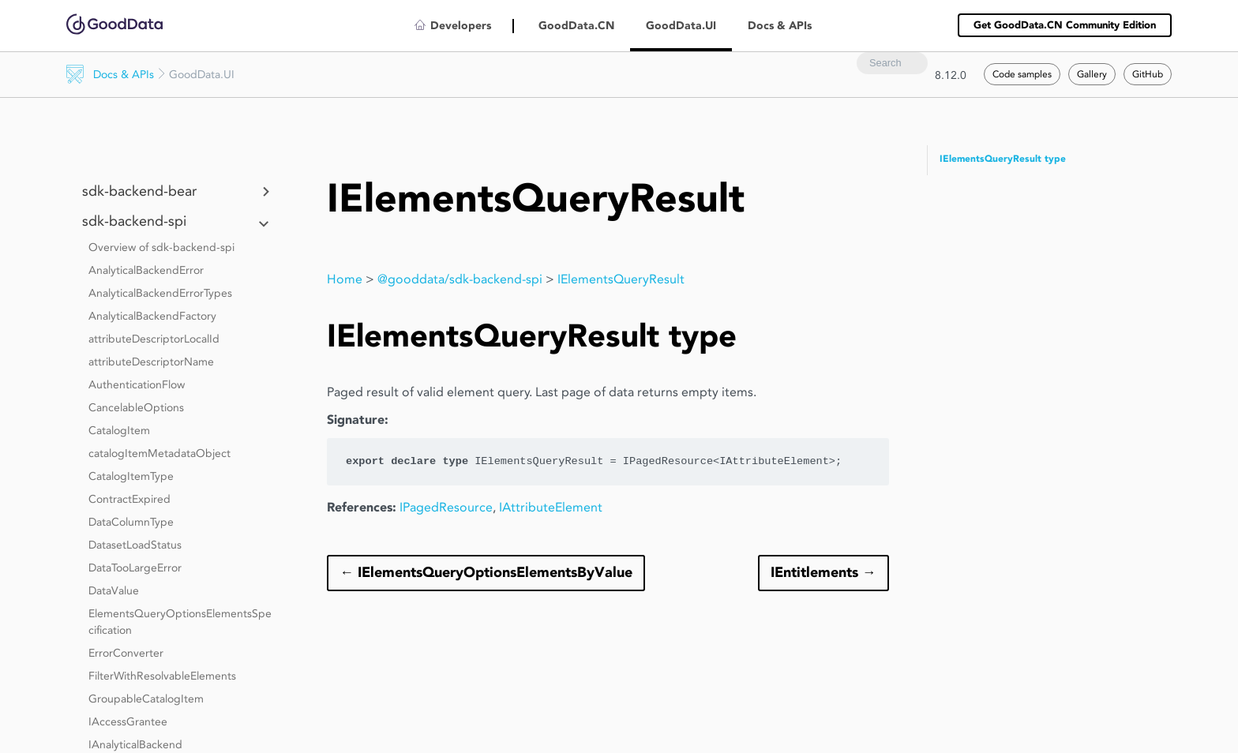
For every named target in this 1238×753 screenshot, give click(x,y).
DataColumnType (131, 522)
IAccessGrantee (127, 721)
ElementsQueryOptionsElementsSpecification (180, 621)
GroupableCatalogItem (146, 698)
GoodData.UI (681, 25)
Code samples (1022, 74)
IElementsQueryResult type (1003, 158)
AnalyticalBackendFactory (152, 316)
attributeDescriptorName (151, 361)
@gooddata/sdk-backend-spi (459, 279)
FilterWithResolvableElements (162, 676)
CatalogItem (119, 430)
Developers (460, 25)
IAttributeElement (550, 507)
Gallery (1092, 74)
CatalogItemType (131, 476)
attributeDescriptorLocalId (153, 339)
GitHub (1147, 74)
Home (344, 279)
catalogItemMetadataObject (159, 453)
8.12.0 (950, 75)
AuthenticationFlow (136, 384)
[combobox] (892, 63)
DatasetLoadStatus (135, 545)
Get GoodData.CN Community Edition (1065, 25)
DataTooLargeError (135, 567)
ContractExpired (129, 499)
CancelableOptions (136, 407)
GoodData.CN (576, 25)
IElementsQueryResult (621, 279)
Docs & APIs (123, 74)
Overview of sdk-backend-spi (161, 247)
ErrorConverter (125, 653)
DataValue (113, 590)
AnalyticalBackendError (146, 270)
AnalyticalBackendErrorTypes (160, 293)
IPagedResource (446, 507)
